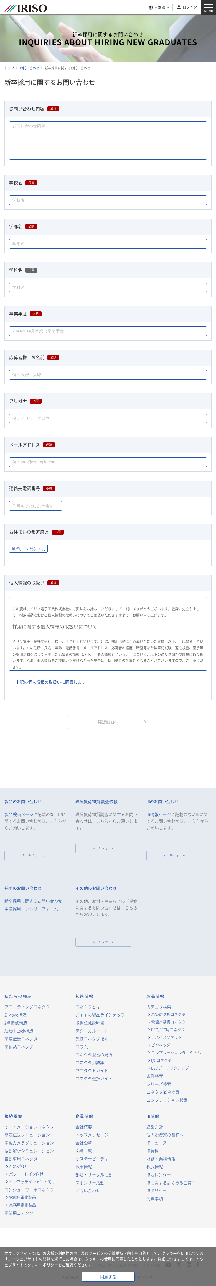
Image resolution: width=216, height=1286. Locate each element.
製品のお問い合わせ (23, 801)
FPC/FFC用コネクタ (168, 1029)
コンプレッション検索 (167, 1100)
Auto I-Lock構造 (18, 1030)
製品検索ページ (18, 814)
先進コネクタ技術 (91, 1038)
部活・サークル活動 (94, 1174)
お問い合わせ (87, 1190)
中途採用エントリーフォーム (31, 909)
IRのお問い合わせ (162, 801)
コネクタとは (87, 1007)
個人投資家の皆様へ (165, 1135)
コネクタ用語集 (89, 1062)
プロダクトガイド (91, 1070)
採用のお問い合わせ (23, 888)
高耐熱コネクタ (18, 1046)
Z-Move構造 (15, 1015)
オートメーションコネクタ (29, 1127)
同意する (108, 1277)
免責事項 (154, 1198)
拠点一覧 (83, 1151)
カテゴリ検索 (158, 1007)
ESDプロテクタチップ (170, 1068)
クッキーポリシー (42, 1264)
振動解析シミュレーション (29, 1151)
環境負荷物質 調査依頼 (96, 801)
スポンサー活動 (89, 1182)
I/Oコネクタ (161, 1060)
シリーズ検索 (158, 1084)
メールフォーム (32, 855)
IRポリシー (156, 1190)
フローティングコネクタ (27, 1007)
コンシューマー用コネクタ (29, 1189)
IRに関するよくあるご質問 (171, 1182)
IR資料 (152, 1151)
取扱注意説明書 (89, 1022)
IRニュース (156, 1143)
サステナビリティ (91, 1159)
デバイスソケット (166, 1037)
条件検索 (154, 1076)
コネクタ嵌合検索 (162, 1092)
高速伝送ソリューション (27, 1135)
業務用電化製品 (22, 1205)
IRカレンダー (158, 1174)
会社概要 (83, 1127)
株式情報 (154, 1166)
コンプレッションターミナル (176, 1052)
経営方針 (154, 1127)
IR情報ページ (158, 814)
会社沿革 (83, 1143)
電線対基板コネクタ (168, 1022)
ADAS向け (18, 1166)
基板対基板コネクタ (168, 1014)
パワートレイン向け (26, 1174)
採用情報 (83, 1166)
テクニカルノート (91, 1030)
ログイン (190, 7)
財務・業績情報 (160, 1159)
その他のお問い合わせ (96, 888)
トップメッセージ (91, 1135)
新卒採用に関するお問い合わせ (33, 901)
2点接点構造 (15, 1022)
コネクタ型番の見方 (94, 1054)
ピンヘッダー (162, 1045)
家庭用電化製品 (22, 1197)
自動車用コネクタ (20, 1159)
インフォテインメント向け (32, 1181)
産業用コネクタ (18, 1213)
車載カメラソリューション (29, 1143)
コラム (81, 1046)
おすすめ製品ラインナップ (100, 1015)
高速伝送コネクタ (20, 1038)
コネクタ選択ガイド (94, 1078)
